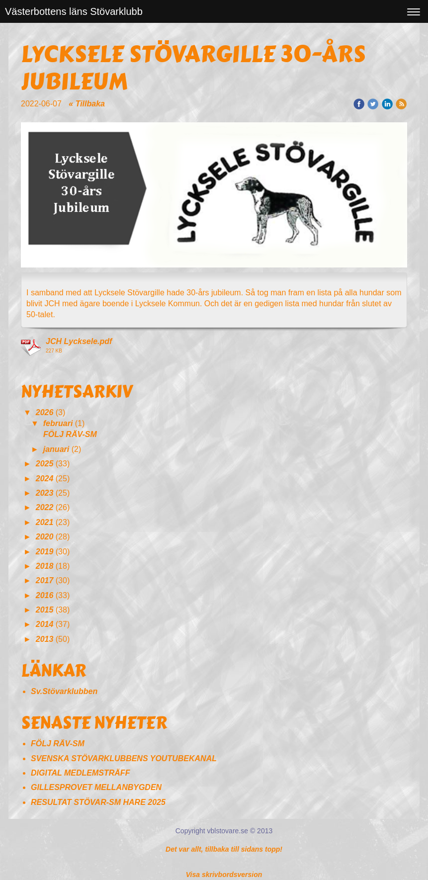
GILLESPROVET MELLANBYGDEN (96, 787)
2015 (45, 610)
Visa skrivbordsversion (224, 875)
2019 (45, 551)
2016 (45, 595)
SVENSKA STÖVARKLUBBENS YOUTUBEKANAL (124, 758)
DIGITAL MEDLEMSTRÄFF (80, 773)
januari (56, 449)
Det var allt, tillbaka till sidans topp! (224, 849)
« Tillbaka (87, 103)
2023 (45, 493)
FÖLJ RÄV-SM (71, 434)
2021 (45, 522)
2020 (45, 536)
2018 (45, 566)
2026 (45, 412)
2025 (45, 463)
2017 (45, 580)
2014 (45, 624)
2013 (45, 639)
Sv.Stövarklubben (64, 691)
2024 (45, 478)
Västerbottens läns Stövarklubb (74, 11)
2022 (45, 507)
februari (58, 423)
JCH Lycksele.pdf (79, 341)
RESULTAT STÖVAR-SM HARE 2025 (98, 802)
